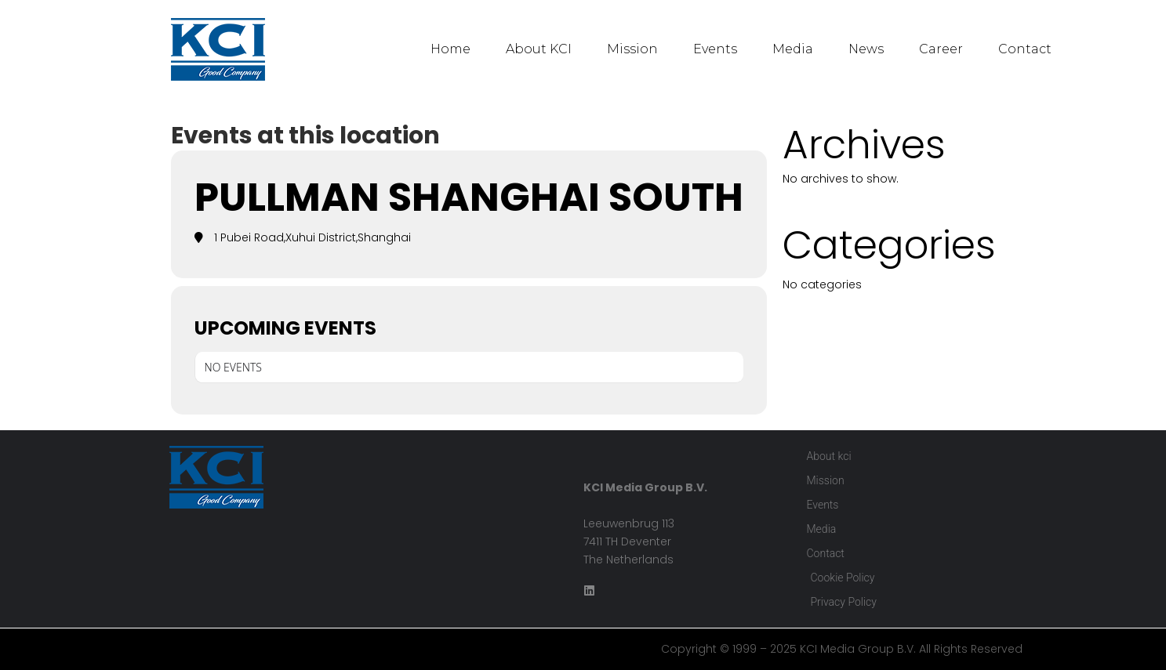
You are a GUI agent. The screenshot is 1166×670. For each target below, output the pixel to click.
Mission (632, 49)
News (866, 49)
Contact (1025, 49)
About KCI (539, 49)
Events (715, 49)
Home (450, 49)
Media (792, 49)
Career (941, 49)
